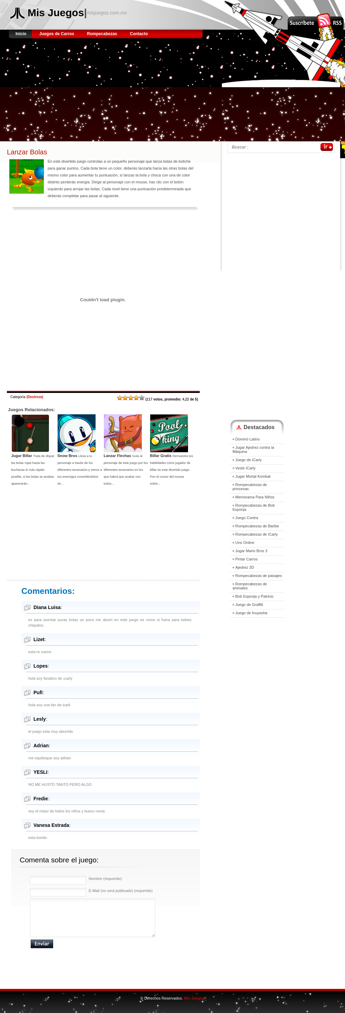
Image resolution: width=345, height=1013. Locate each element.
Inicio (22, 33)
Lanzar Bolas (27, 152)
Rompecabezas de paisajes (258, 576)
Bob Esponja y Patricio (254, 596)
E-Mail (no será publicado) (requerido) (120, 891)
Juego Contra (246, 518)
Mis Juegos (56, 12)
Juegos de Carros (56, 33)
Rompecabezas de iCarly (256, 534)
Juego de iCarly (248, 460)
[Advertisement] (90, 93)
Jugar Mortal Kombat (252, 476)
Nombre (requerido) (105, 879)
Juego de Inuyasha (251, 613)
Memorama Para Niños (254, 497)
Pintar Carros (246, 559)
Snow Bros (67, 456)
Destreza (35, 397)
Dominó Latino (247, 439)
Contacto (139, 33)
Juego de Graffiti (249, 604)
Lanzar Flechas (117, 456)
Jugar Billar (21, 456)
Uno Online (244, 542)
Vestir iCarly (245, 468)
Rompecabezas (102, 33)
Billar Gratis (160, 456)
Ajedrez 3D (244, 567)
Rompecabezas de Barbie (257, 526)
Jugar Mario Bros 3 (251, 551)
